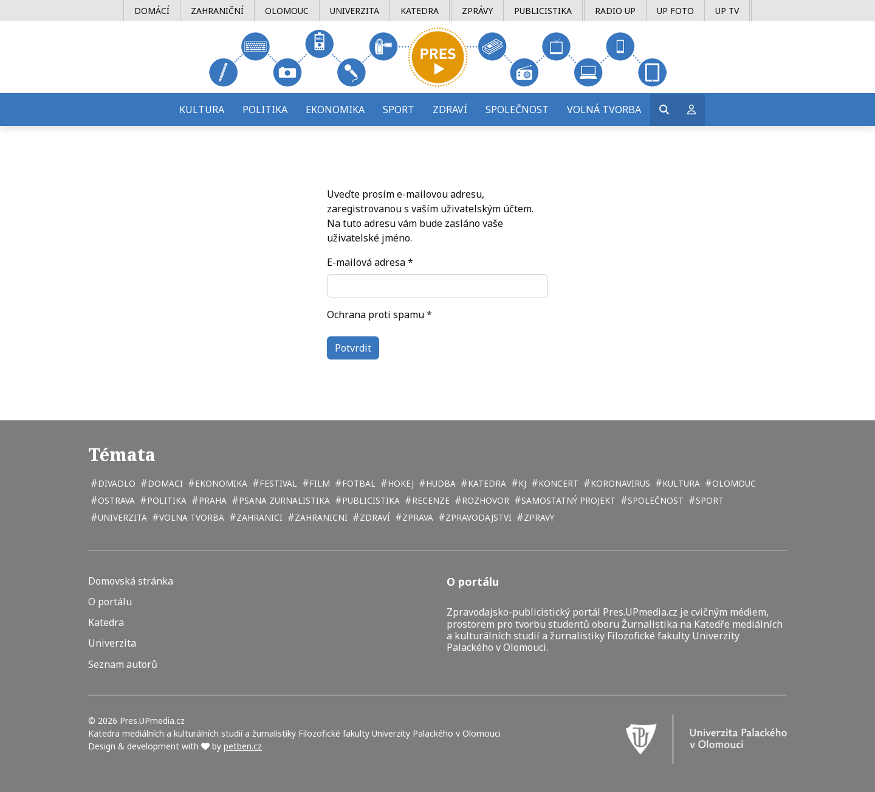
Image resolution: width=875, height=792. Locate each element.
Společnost (517, 109)
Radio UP (615, 10)
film (318, 483)
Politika (264, 109)
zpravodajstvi (477, 517)
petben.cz (243, 746)
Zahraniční (217, 10)
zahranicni (320, 517)
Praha (211, 500)
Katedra (419, 10)
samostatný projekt (567, 500)
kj (521, 483)
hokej (399, 483)
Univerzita (354, 10)
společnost (654, 500)
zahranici (258, 517)
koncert (557, 483)
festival (277, 483)
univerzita (121, 517)
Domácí (152, 10)
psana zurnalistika (283, 500)
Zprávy (477, 10)
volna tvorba (190, 517)
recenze (430, 500)
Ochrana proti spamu (379, 314)
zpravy (537, 517)
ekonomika (220, 483)
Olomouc (287, 10)
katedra (485, 483)
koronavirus (619, 483)
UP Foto (675, 10)
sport (708, 500)
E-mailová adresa (370, 262)
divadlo (115, 483)
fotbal (358, 483)
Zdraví (450, 109)
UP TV (727, 10)
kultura (680, 483)
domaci (164, 483)
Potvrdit (353, 348)
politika (166, 500)
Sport (398, 109)
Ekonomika (335, 109)
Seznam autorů (122, 664)
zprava (416, 517)
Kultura (201, 109)
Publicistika (543, 10)
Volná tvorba (604, 109)
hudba (440, 483)
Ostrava (115, 500)
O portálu (110, 602)
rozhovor (484, 500)
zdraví (373, 517)
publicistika (370, 500)
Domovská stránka (130, 581)
